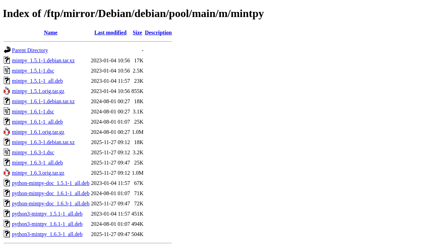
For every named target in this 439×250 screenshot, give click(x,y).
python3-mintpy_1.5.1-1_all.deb (47, 214)
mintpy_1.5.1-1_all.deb (37, 81)
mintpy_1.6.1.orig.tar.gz (38, 132)
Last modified (110, 32)
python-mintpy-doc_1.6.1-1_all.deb (51, 193)
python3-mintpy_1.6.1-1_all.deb (47, 224)
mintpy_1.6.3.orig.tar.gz (38, 173)
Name (51, 32)
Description (158, 32)
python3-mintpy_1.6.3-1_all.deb (47, 234)
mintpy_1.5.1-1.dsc (33, 71)
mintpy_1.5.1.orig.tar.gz (38, 91)
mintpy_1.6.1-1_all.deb (37, 122)
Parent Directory (30, 50)
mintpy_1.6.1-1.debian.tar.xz (43, 101)
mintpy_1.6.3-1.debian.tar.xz (43, 142)
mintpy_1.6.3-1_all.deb (37, 163)
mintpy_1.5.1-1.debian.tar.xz (43, 60)
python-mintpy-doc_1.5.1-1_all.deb (51, 183)
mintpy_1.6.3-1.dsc (33, 152)
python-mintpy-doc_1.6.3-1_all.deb (51, 203)
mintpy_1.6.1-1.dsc (33, 111)
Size (137, 32)
